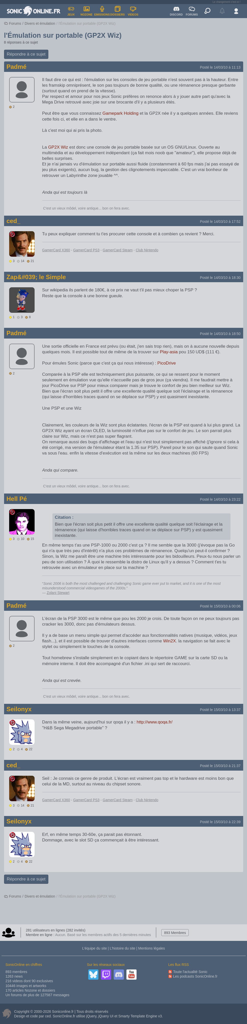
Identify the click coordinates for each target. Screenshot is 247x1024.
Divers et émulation (40, 23)
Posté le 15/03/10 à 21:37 (220, 766)
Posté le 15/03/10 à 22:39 (220, 822)
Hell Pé (17, 498)
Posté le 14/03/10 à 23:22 (220, 499)
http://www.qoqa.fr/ (154, 722)
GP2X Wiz (58, 147)
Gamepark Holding (121, 113)
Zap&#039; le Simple (36, 277)
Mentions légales (151, 948)
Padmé (17, 66)
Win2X (169, 641)
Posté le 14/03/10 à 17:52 (220, 221)
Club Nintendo (147, 250)
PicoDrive (166, 363)
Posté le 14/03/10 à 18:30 (220, 278)
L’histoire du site (122, 948)
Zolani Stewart (58, 593)
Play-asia (169, 351)
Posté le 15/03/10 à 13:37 (220, 710)
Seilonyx (19, 709)
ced (48, 1016)
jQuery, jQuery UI (99, 1016)
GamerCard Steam (118, 250)
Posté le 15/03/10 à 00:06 (220, 606)
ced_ (14, 220)
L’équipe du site (94, 948)
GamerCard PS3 (86, 250)
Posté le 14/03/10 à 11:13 (220, 67)
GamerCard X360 (56, 250)
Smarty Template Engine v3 (140, 1016)
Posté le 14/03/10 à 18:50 (220, 334)
